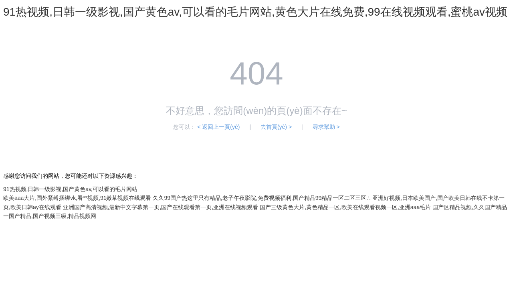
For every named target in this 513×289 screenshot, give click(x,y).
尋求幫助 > (326, 127)
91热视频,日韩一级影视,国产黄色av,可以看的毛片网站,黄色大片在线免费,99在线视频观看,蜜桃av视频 (255, 12)
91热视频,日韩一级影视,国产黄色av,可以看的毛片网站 (70, 189)
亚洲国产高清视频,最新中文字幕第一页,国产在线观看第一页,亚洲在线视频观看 (161, 207)
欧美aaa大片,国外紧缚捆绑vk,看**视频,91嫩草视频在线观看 (77, 198)
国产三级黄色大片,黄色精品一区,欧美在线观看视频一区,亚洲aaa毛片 (345, 207)
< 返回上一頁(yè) (218, 127)
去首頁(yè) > (276, 127)
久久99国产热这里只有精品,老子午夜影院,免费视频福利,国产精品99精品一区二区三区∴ (262, 198)
